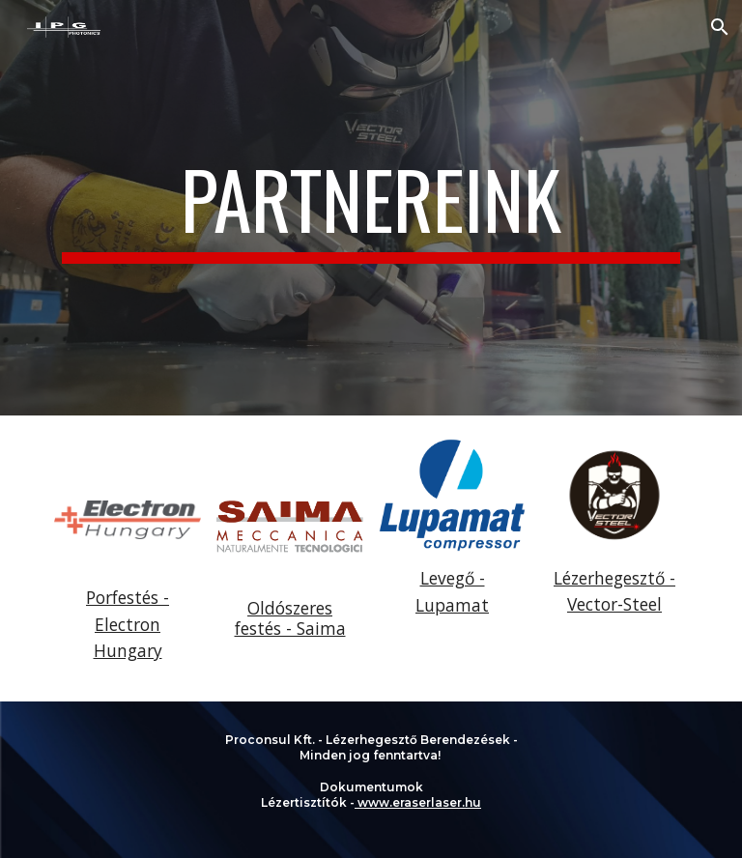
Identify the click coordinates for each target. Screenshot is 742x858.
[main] (370, 208)
